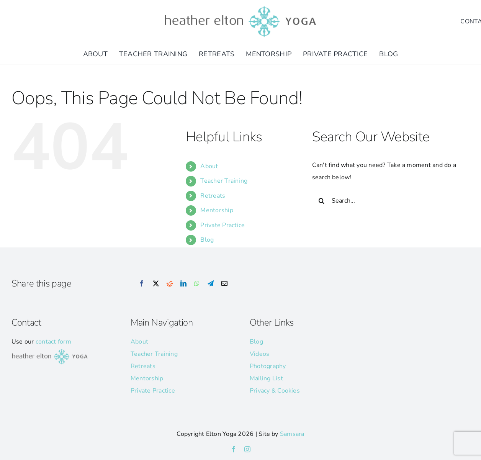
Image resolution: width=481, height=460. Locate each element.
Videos (259, 354)
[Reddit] (170, 284)
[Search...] (384, 200)
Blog (207, 240)
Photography (268, 366)
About (209, 166)
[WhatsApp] (196, 284)
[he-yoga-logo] (240, 7)
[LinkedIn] (183, 284)
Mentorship (216, 210)
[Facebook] (142, 284)
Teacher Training (223, 181)
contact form (53, 341)
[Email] (224, 284)
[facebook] (234, 449)
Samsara (292, 434)
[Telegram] (211, 284)
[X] (156, 284)
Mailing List (266, 378)
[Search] (321, 200)
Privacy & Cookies (275, 390)
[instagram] (247, 449)
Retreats (212, 196)
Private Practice (222, 225)
